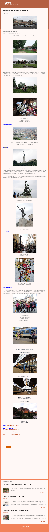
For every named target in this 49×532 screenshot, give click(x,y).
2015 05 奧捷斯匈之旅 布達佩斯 (13, 425)
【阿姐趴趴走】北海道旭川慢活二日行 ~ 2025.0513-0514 (17, 484)
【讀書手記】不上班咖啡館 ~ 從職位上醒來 (13, 497)
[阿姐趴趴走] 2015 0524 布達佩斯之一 (11, 429)
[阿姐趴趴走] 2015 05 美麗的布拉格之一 (11, 434)
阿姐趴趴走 (8, 446)
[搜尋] (47, 3)
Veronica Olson (27, 528)
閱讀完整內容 (43, 493)
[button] (45, 10)
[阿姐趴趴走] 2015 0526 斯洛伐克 (10, 431)
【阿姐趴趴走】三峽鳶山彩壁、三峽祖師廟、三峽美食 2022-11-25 (19, 511)
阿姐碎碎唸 (7, 3)
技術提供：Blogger (24, 526)
